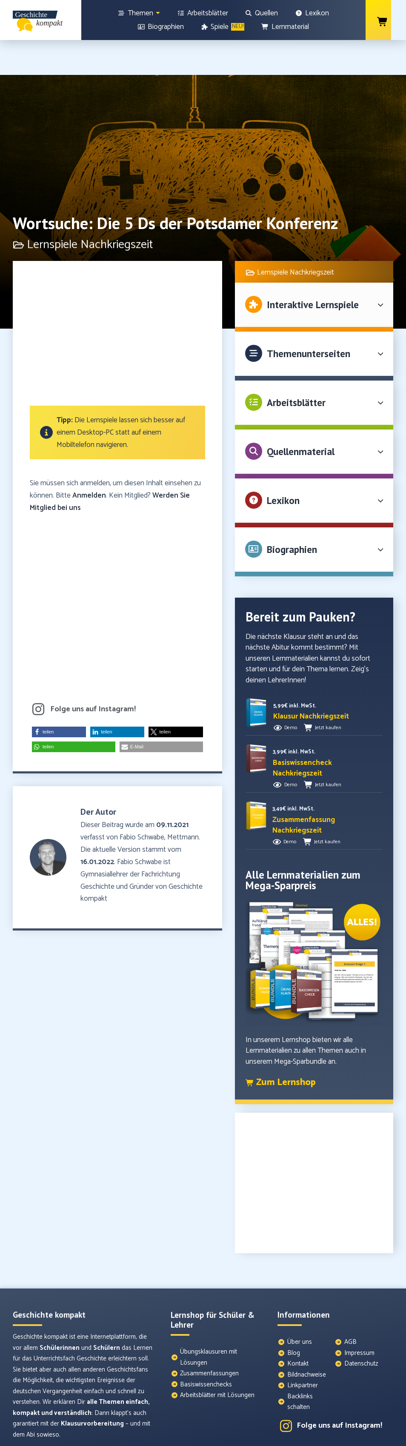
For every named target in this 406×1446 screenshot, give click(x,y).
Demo (290, 693)
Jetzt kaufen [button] (328, 693)
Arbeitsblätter (296, 367)
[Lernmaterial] (285, 27)
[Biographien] (160, 27)
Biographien (292, 514)
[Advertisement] (117, 302)
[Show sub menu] (158, 13)
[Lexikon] (311, 13)
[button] (59, 697)
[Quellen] (262, 13)
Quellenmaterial (301, 416)
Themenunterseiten (308, 318)
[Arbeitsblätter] (203, 13)
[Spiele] (222, 27)
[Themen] (139, 13)
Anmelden (89, 461)
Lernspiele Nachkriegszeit (295, 237)
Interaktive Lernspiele (313, 269)
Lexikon (283, 465)
